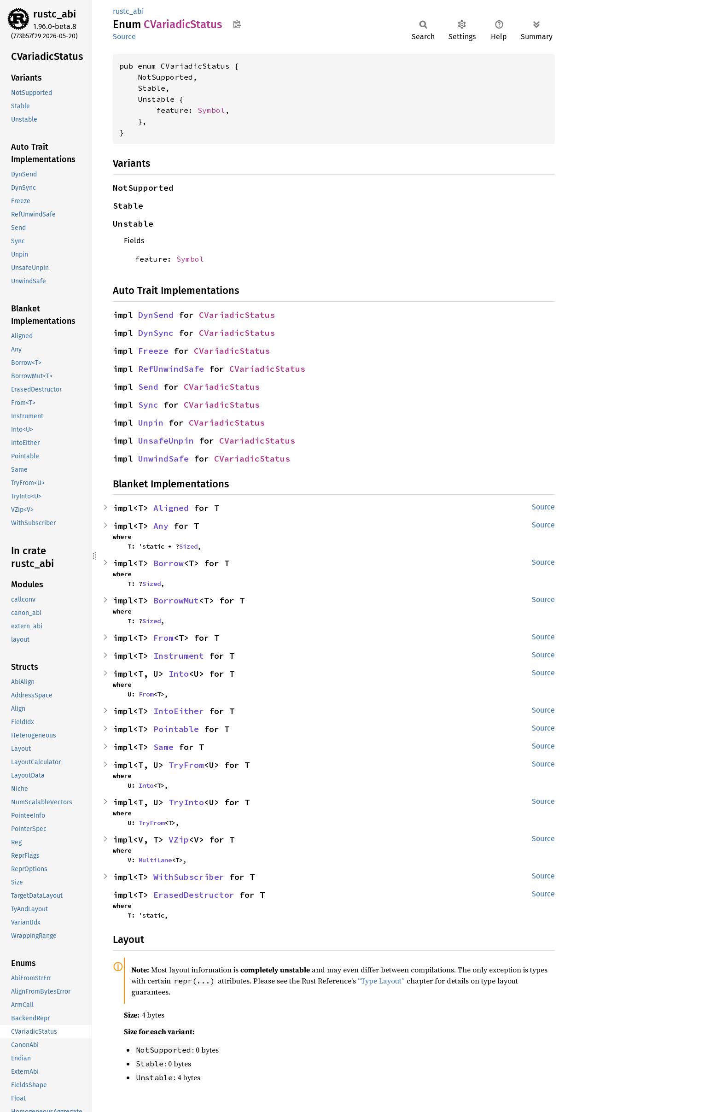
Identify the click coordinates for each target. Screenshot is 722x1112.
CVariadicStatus (237, 315)
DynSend (156, 315)
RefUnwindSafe (171, 368)
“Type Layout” (381, 981)
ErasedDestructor (193, 895)
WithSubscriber (188, 877)
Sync (148, 404)
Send (148, 386)
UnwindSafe (163, 458)
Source (124, 36)
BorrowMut (176, 600)
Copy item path (237, 24)
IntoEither (178, 711)
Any (161, 526)
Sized (188, 546)
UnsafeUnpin (166, 440)
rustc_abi (54, 14)
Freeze (153, 350)
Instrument (178, 655)
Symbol (211, 110)
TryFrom (186, 765)
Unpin (150, 422)
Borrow (168, 563)
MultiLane (155, 860)
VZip (179, 839)
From (163, 637)
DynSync (156, 333)
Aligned (171, 508)
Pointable (176, 729)
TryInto (186, 802)
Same (163, 747)
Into (179, 673)
